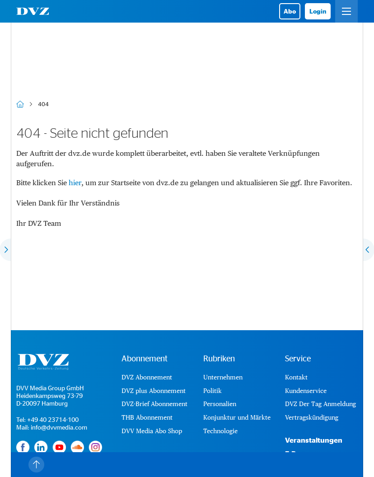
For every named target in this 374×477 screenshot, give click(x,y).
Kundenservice (306, 390)
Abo (290, 11)
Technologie (220, 431)
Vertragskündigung (311, 417)
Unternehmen (223, 377)
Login (317, 11)
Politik (212, 390)
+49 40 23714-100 (53, 419)
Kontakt (296, 377)
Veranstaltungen (313, 440)
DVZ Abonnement (147, 377)
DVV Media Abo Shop (152, 431)
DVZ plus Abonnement (154, 390)
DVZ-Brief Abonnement (154, 403)
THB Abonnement (147, 417)
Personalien (219, 403)
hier (75, 182)
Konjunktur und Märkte (237, 417)
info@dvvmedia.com (59, 427)
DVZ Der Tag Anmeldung (320, 403)
